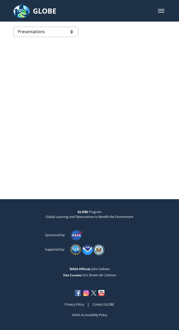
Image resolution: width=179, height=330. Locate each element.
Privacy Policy (74, 304)
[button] (161, 11)
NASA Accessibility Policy (89, 315)
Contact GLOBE (103, 304)
